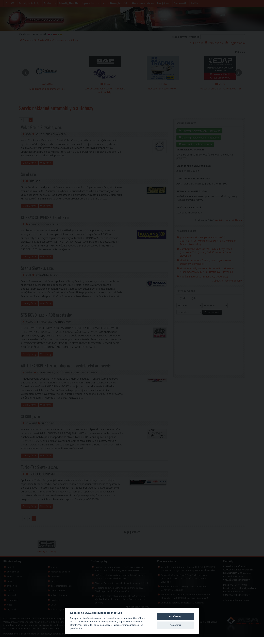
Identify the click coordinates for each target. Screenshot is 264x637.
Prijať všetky (175, 616)
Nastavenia (175, 625)
